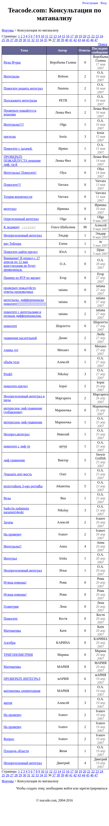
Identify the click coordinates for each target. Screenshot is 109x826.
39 (62, 40)
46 (92, 40)
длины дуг (11, 350)
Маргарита (101, 398)
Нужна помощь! (15, 582)
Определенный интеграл (21, 219)
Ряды (7, 498)
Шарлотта (101, 326)
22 (93, 36)
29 (20, 40)
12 (50, 36)
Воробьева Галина (101, 62)
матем (8, 703)
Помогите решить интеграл (23, 88)
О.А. (101, 76)
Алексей (101, 227)
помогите (10, 326)
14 (59, 36)
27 (11, 40)
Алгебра (9, 642)
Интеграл (10, 558)
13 (55, 36)
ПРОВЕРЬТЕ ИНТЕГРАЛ (22, 679)
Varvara (101, 184)
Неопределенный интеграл (23, 235)
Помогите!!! (12, 184)
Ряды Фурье (12, 62)
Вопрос (9, 739)
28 (16, 40)
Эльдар (101, 235)
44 (83, 40)
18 (76, 36)
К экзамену (12, 227)
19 (80, 36)
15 (63, 36)
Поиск (102, 44)
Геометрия (11, 606)
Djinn (101, 252)
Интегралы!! (13, 546)
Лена (101, 606)
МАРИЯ (101, 666)
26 (7, 40)
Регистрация (90, 3)
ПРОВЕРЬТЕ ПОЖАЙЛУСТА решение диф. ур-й (22, 160)
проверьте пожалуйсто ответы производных (20, 289)
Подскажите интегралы (20, 100)
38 (58, 40)
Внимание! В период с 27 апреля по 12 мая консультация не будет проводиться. (22, 263)
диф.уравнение (14, 460)
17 (72, 36)
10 (42, 36)
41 (71, 40)
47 (96, 40)
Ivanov (101, 522)
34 (41, 40)
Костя (101, 618)
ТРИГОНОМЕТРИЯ (18, 654)
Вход (104, 3)
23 (97, 36)
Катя (101, 630)
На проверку (13, 534)
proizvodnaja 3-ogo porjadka (23, 486)
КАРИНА (101, 642)
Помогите (11, 618)
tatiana (101, 290)
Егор (101, 278)
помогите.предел (16, 386)
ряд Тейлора (12, 243)
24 (101, 36)
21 (88, 36)
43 (79, 40)
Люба (101, 338)
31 (28, 40)
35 (45, 40)
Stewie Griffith (101, 460)
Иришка (101, 209)
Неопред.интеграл (17, 434)
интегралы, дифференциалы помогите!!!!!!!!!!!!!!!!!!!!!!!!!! (25, 302)
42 (75, 40)
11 (46, 36)
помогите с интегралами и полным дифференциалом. (23, 314)
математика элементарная (22, 691)
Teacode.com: (28, 10)
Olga (101, 219)
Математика (12, 630)
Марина (101, 654)
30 (24, 40)
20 (84, 36)
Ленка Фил (101, 112)
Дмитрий (101, 763)
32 (33, 40)
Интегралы (11, 76)
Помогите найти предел (21, 252)
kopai (101, 386)
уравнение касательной (20, 338)
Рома (101, 582)
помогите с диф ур (17, 446)
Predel (8, 374)
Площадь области (16, 751)
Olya (101, 172)
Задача (8, 522)
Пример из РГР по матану (22, 278)
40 (66, 40)
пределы (10, 136)
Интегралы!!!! (14, 124)
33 (37, 40)
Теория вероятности (18, 196)
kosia (101, 136)
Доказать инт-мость (18, 474)
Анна (101, 546)
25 (3, 40)
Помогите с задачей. (18, 148)
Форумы (8, 30)
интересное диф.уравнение (23, 422)
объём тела (11, 362)
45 (87, 40)
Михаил (101, 350)
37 (54, 40)
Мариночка (101, 410)
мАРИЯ (101, 679)
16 (67, 36)
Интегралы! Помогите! (20, 172)
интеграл (10, 209)
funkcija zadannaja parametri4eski (16, 510)
